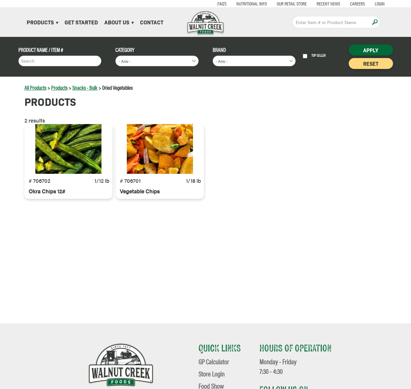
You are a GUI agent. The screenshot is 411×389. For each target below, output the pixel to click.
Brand (219, 50)
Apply (375, 22)
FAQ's (207, 3)
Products (42, 22)
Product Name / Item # (40, 50)
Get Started (81, 22)
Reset (371, 63)
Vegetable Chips (140, 207)
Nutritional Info (237, 3)
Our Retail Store (277, 3)
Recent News (314, 3)
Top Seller (314, 56)
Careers (343, 3)
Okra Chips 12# (47, 207)
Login (365, 3)
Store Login (211, 373)
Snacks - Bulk (84, 87)
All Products (35, 87)
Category (124, 50)
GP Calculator (213, 361)
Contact (151, 22)
